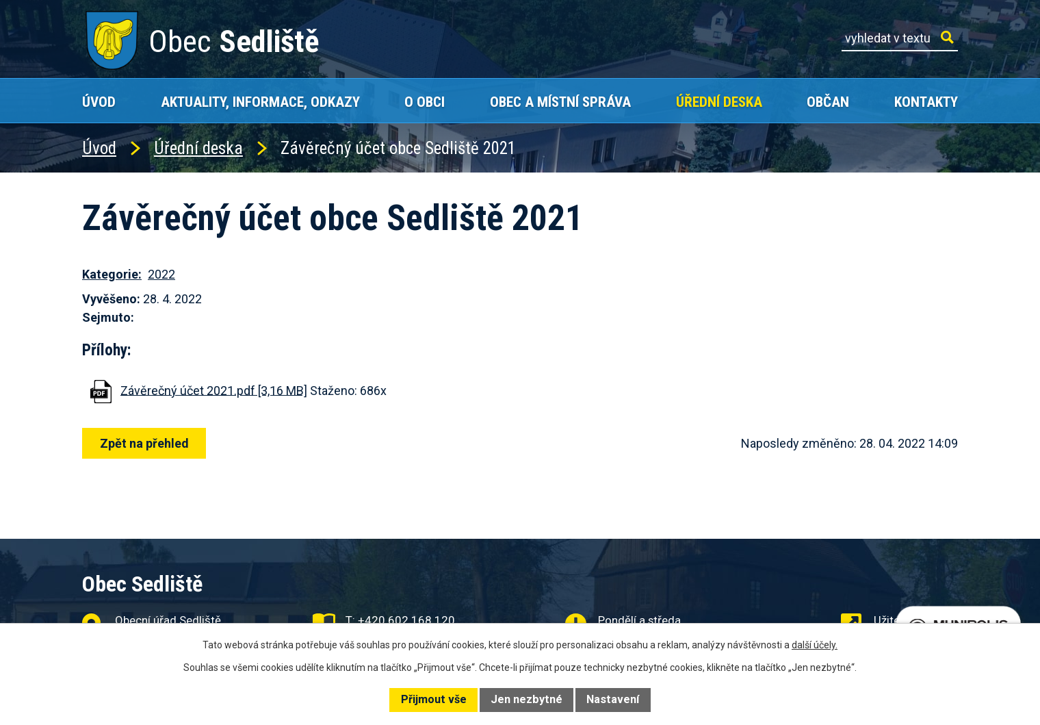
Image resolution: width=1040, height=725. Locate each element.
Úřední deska (719, 101)
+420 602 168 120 (406, 620)
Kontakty (926, 101)
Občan (828, 101)
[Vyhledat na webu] (900, 38)
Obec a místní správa (560, 101)
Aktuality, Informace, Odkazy (260, 101)
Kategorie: (112, 274)
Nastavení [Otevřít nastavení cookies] (612, 699)
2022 (161, 274)
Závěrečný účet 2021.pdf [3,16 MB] (213, 390)
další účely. (814, 644)
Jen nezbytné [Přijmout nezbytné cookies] (526, 699)
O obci (424, 101)
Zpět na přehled (145, 443)
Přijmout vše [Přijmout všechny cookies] (434, 699)
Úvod (99, 101)
